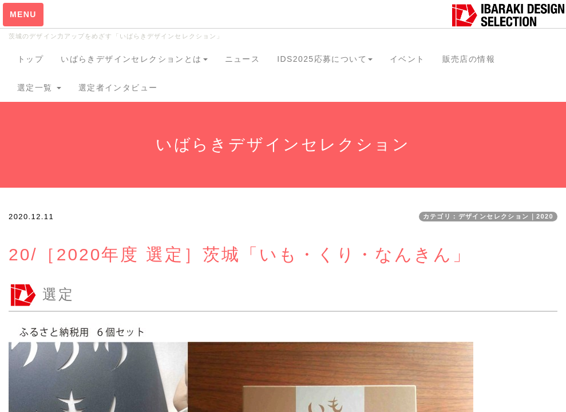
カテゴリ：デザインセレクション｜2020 (488, 216)
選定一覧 (39, 87)
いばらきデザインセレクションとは (134, 59)
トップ (30, 59)
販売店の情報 (468, 59)
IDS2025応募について (325, 59)
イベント (407, 59)
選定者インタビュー (118, 87)
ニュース (242, 59)
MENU (23, 14)
